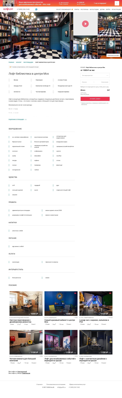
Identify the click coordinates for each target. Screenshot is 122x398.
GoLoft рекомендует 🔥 (64, 9)
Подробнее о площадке (16, 119)
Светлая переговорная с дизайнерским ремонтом (20, 321)
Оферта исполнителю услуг (77, 384)
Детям (102, 9)
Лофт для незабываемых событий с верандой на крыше (60, 360)
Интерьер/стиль (16, 269)
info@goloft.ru (61, 387)
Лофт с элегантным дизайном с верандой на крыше (93, 360)
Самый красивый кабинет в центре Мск (59, 321)
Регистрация (116, 9)
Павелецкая (26, 373)
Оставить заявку (95, 99)
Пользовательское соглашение (55, 384)
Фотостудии (94, 9)
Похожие (13, 285)
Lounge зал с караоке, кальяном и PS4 (94, 321)
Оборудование (15, 129)
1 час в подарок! (100, 3)
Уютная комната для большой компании (23, 360)
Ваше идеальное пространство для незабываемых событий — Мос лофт (35, 3)
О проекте (40, 384)
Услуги (12, 254)
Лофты (76, 9)
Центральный (22, 371)
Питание (12, 238)
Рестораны (84, 9)
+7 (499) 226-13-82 (23, 9)
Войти (108, 9)
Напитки (13, 223)
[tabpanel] (26, 303)
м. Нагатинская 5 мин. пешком (64, 3)
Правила (12, 202)
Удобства (13, 177)
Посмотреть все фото (113, 55)
